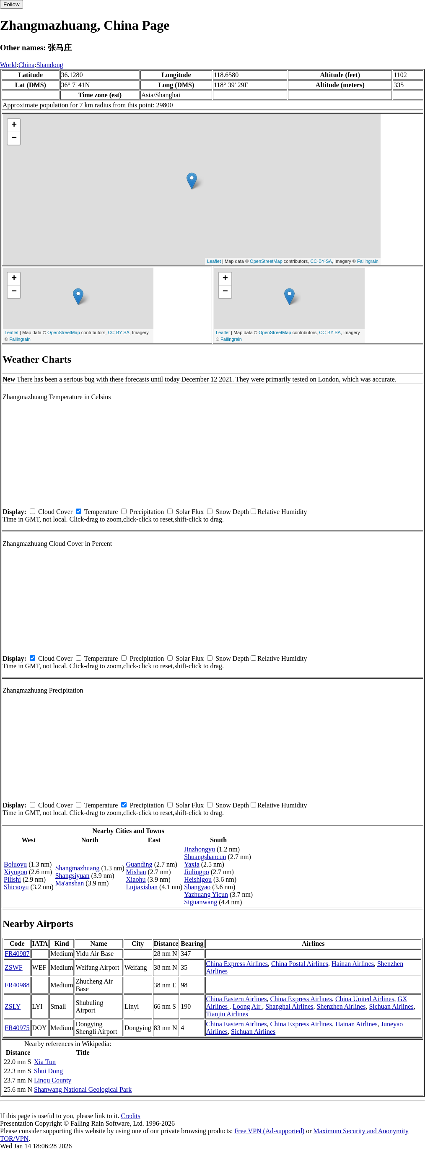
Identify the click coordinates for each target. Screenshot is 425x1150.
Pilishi (12, 879)
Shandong (49, 64)
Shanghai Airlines (289, 1006)
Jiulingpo (196, 871)
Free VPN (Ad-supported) (269, 1130)
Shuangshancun (205, 856)
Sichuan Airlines (391, 1006)
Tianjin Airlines (227, 1014)
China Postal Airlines (299, 963)
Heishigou (198, 879)
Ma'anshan (69, 883)
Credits (130, 1115)
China (26, 64)
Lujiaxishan (142, 886)
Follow (11, 4)
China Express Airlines (237, 963)
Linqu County (52, 1080)
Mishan (136, 871)
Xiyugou (15, 871)
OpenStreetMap (266, 261)
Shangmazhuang (77, 868)
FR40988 (17, 985)
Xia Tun (45, 1061)
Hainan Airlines (353, 963)
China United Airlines (364, 998)
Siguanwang (200, 902)
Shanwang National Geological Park (83, 1089)
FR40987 (17, 953)
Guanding (139, 864)
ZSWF (14, 967)
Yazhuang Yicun (206, 894)
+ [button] (14, 125)
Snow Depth (232, 511)
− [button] (14, 138)
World (8, 64)
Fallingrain (367, 261)
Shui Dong (48, 1071)
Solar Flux (190, 511)
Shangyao (197, 886)
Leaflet (214, 261)
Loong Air (247, 1006)
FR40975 (17, 1027)
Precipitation (147, 511)
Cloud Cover (55, 511)
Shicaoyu (16, 886)
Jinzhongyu (199, 849)
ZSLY (13, 1006)
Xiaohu (136, 879)
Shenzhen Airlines (341, 1006)
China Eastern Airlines (236, 998)
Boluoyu (15, 864)
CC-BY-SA (321, 261)
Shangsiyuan (72, 875)
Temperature (101, 511)
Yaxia (192, 864)
